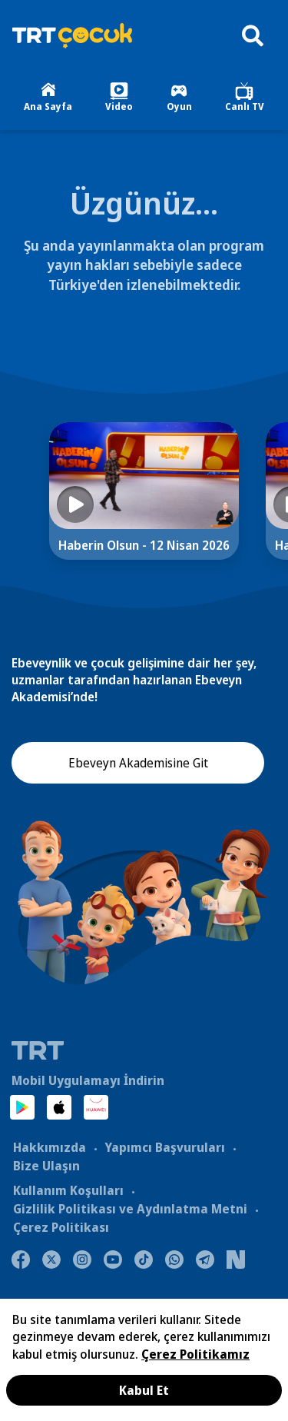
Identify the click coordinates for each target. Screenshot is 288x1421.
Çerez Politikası (61, 1227)
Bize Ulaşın (46, 1165)
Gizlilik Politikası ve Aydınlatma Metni (130, 1208)
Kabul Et (144, 1390)
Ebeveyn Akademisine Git (138, 762)
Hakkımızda (49, 1147)
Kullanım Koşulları (68, 1190)
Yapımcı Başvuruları (164, 1147)
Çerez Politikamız (195, 1354)
